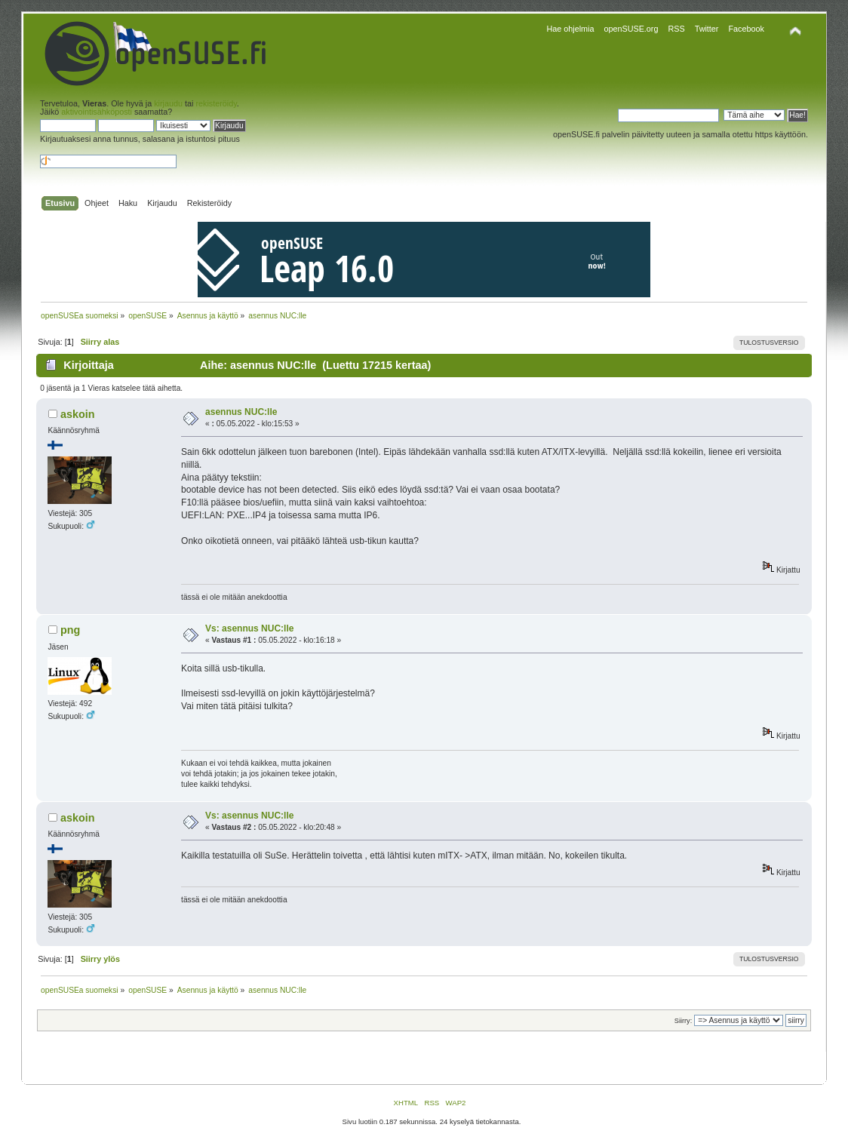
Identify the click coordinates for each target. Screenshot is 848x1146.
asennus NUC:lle (241, 412)
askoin (77, 414)
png (70, 630)
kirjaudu (168, 103)
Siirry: (683, 1021)
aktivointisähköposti (96, 111)
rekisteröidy (215, 103)
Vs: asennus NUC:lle (249, 628)
